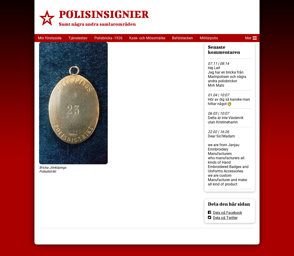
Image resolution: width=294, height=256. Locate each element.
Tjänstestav (78, 38)
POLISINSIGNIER (104, 14)
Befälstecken (182, 38)
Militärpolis (209, 38)
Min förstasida (50, 38)
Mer (251, 37)
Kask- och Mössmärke (147, 38)
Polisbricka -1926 (108, 38)
